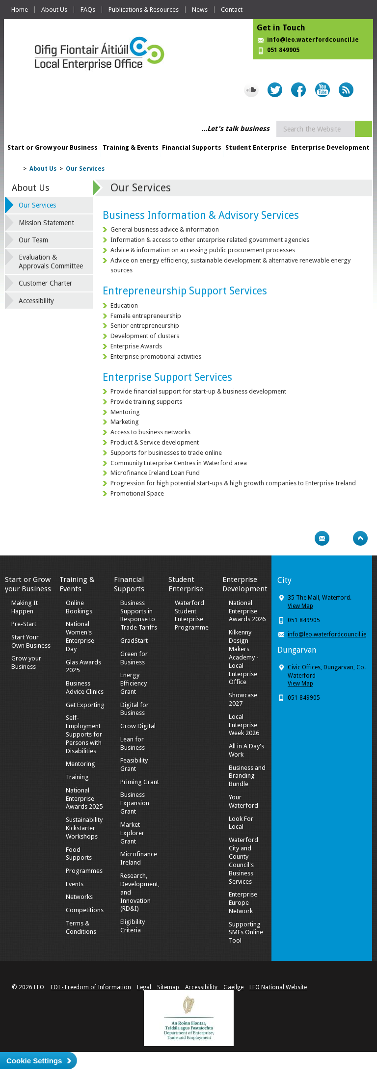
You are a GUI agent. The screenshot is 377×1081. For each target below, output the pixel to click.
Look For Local (241, 823)
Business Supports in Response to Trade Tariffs (138, 615)
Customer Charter (45, 283)
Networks (79, 896)
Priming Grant (139, 782)
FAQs (88, 9)
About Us (54, 9)
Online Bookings (79, 607)
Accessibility (36, 301)
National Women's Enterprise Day (80, 636)
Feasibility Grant (134, 764)
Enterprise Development (330, 147)
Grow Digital (138, 726)
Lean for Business (132, 743)
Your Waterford (243, 801)
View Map (300, 606)
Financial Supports (191, 147)
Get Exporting (85, 705)
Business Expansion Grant (134, 803)
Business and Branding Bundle (247, 776)
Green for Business (134, 658)
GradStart (134, 640)
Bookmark (341, 538)
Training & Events (131, 147)
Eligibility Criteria (132, 926)
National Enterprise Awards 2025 (84, 799)
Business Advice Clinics (85, 687)
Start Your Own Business (31, 641)
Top (360, 538)
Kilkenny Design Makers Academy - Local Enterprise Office (244, 657)
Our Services (85, 168)
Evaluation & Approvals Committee (51, 261)
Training (77, 777)
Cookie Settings (34, 1060)
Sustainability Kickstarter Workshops (84, 828)
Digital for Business (134, 709)
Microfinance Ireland (138, 858)
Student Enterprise (256, 147)
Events (74, 884)
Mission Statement (46, 223)
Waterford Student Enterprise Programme (192, 615)
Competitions (85, 910)
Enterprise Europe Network (243, 903)
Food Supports (79, 854)
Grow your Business (26, 662)
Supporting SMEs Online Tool (246, 933)
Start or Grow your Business (52, 147)
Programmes (84, 870)
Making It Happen (24, 607)
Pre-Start (23, 624)
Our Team (33, 240)
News (200, 9)
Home (19, 9)
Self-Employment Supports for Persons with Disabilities (84, 734)
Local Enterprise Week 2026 (244, 725)
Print (303, 538)
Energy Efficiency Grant (133, 683)
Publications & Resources (143, 9)
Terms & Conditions (81, 927)
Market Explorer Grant (132, 833)
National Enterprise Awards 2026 (247, 611)
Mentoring (80, 763)
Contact (231, 9)
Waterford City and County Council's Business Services (243, 860)
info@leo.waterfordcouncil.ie (313, 39)
